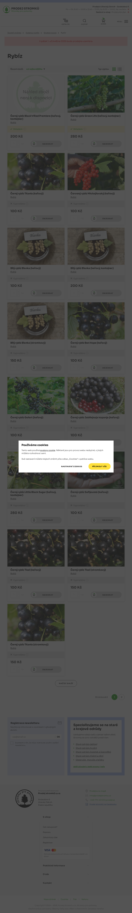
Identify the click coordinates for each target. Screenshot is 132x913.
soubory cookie (47, 450)
